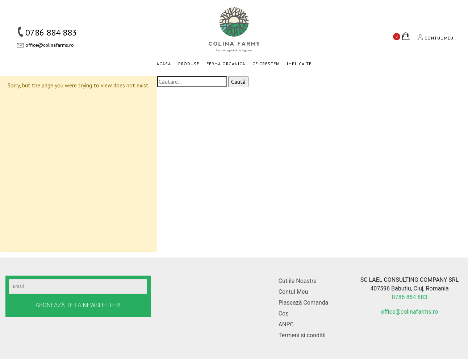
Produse (188, 63)
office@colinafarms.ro (49, 45)
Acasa (163, 63)
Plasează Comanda (304, 302)
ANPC (286, 324)
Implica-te (299, 63)
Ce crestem (266, 63)
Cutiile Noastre (298, 280)
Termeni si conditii (302, 335)
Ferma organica (225, 63)
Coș (284, 313)
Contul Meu (293, 291)
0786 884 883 (51, 32)
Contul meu (439, 38)
